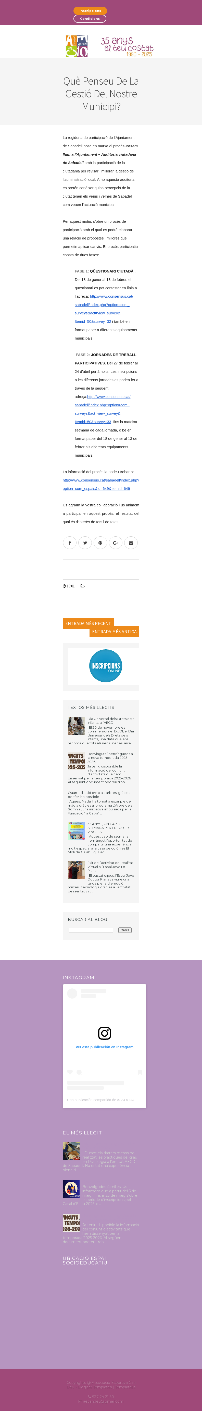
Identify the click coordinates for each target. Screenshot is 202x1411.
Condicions (90, 19)
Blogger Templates (95, 1387)
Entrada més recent (88, 623)
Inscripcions (90, 11)
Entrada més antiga (114, 631)
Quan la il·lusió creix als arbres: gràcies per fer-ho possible (99, 795)
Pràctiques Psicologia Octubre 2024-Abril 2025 (109, 1146)
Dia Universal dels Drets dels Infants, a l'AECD (110, 721)
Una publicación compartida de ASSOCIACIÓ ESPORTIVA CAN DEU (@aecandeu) (133, 1100)
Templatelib (125, 1387)
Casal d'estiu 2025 (98, 1182)
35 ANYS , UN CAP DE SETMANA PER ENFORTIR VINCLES (108, 828)
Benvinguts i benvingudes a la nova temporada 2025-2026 (110, 758)
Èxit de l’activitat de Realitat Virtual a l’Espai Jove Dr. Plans (110, 867)
